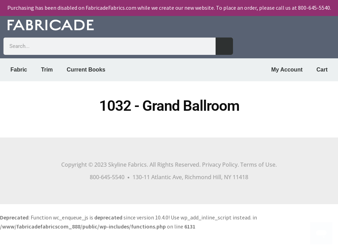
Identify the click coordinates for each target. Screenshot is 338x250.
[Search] (224, 46)
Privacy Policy (220, 164)
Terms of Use (257, 164)
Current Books (86, 70)
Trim (47, 70)
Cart (322, 70)
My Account (287, 70)
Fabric (18, 70)
